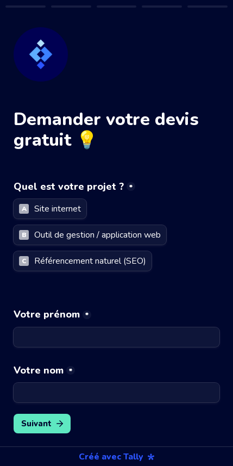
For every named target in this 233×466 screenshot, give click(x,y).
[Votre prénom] (116, 337)
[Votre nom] (116, 392)
